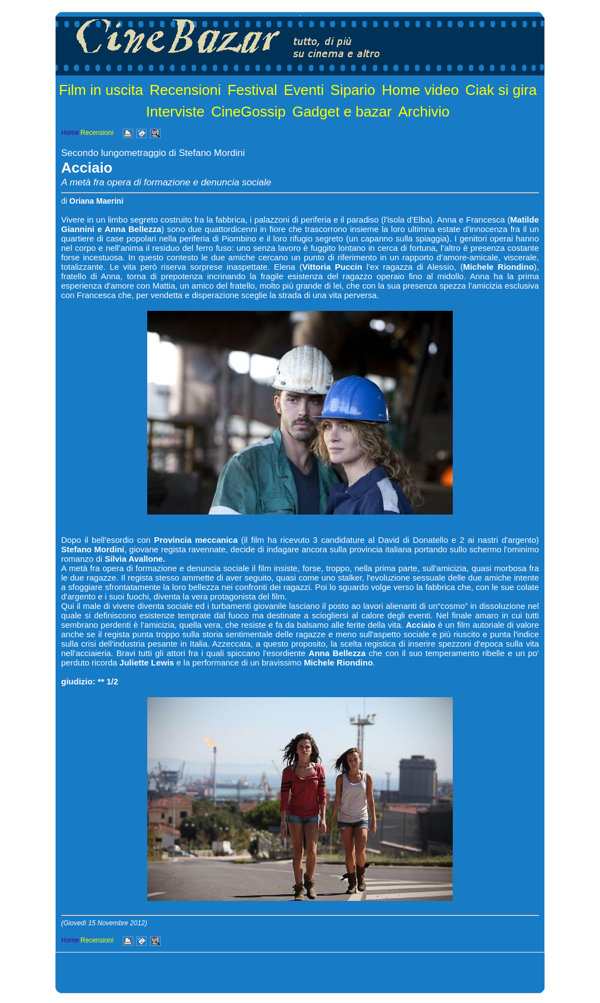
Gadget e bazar (342, 111)
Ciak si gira (501, 90)
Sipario (353, 90)
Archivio (423, 111)
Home (70, 133)
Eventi (304, 90)
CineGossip (248, 111)
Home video (420, 90)
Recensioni (185, 90)
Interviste (175, 111)
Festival (252, 90)
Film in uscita (101, 90)
